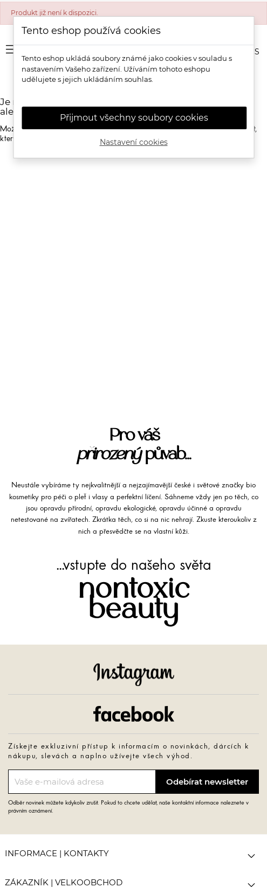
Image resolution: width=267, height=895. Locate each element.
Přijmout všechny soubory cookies (134, 118)
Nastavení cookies (134, 142)
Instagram (133, 674)
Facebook (133, 714)
